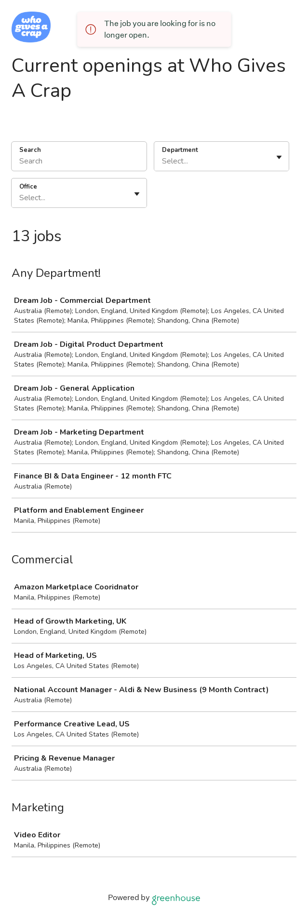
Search (30, 150)
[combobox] (163, 161)
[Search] (79, 162)
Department (180, 150)
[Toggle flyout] (279, 157)
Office (28, 186)
